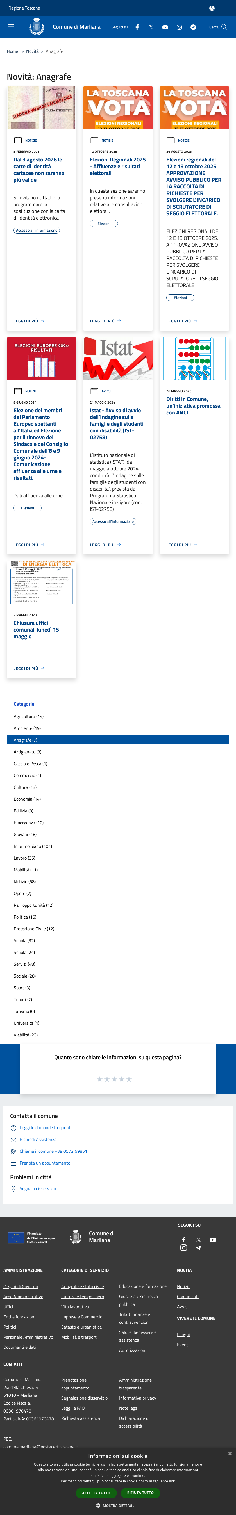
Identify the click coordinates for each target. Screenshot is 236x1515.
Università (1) (26, 1023)
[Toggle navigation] (11, 26)
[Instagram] (177, 27)
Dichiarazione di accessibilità (134, 1422)
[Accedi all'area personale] (212, 8)
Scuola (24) (24, 952)
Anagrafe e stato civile (82, 1286)
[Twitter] (149, 27)
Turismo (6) (24, 1011)
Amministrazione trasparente (135, 1384)
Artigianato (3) (27, 751)
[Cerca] (224, 27)
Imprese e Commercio (81, 1316)
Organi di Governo (20, 1286)
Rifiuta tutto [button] (140, 1492)
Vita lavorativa (75, 1306)
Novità (32, 51)
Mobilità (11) (26, 869)
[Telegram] (191, 27)
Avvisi (100, 391)
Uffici (8, 1306)
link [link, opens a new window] (172, 1481)
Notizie (25, 140)
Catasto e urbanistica (81, 1326)
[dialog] (118, 1481)
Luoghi (183, 1334)
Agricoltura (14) (29, 716)
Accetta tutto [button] (96, 1493)
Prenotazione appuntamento (75, 1384)
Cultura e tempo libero (82, 1296)
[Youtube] (163, 27)
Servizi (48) (24, 964)
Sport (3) (22, 987)
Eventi (183, 1344)
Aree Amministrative (23, 1296)
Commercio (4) (27, 775)
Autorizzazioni (132, 1350)
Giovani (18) (25, 834)
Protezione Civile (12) (34, 928)
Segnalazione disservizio (84, 1398)
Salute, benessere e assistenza (137, 1336)
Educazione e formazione (143, 1286)
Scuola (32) (24, 940)
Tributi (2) (23, 999)
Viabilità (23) (26, 1034)
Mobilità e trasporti (79, 1337)
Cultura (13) (25, 787)
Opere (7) (22, 893)
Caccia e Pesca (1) (30, 763)
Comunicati (188, 1296)
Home (12, 51)
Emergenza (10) (29, 822)
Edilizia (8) (23, 810)
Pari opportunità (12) (33, 905)
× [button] (230, 1454)
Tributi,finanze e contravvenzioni (134, 1318)
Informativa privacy (137, 1398)
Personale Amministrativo (28, 1337)
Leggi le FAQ (73, 1408)
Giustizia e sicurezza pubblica (138, 1300)
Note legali (129, 1408)
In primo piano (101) (33, 846)
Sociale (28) (25, 975)
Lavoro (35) (24, 858)
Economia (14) (27, 799)
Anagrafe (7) (25, 740)
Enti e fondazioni (19, 1316)
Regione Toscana (24, 7)
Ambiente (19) (27, 728)
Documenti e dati (19, 1347)
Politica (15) (25, 916)
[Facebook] (134, 27)
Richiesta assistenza (80, 1418)
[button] (118, 1505)
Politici (9, 1326)
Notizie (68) (25, 881)
